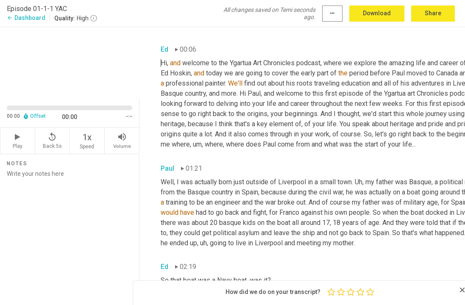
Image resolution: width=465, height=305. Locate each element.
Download (377, 13)
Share (433, 13)
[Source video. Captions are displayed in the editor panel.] (69, 62)
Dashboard (26, 17)
